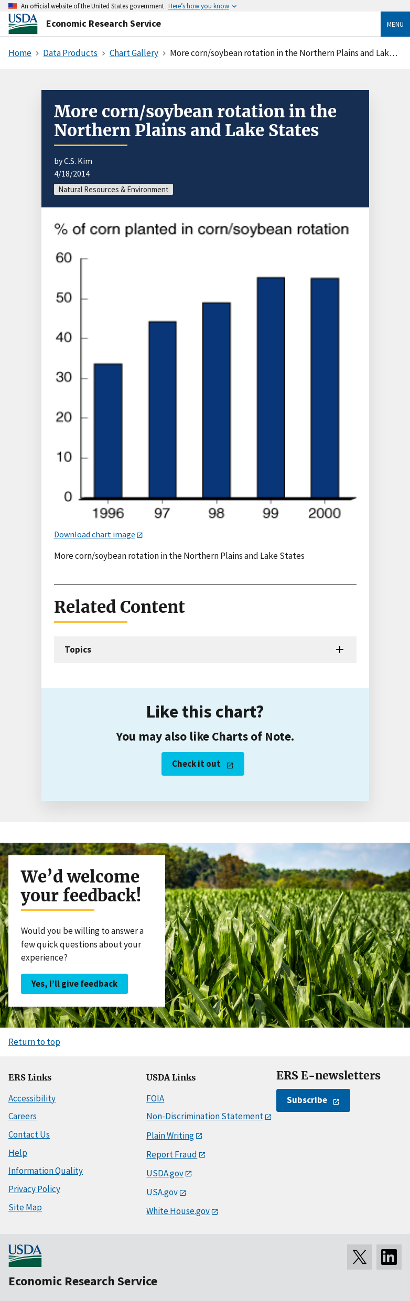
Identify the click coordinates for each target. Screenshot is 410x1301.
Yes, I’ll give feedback (74, 983)
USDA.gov (165, 1173)
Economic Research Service (103, 23)
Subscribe (307, 1100)
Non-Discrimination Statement (204, 1116)
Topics (77, 649)
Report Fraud (171, 1154)
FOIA (155, 1098)
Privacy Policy (34, 1189)
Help (17, 1153)
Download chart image (94, 534)
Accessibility (32, 1098)
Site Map (25, 1207)
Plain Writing (170, 1135)
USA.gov (162, 1192)
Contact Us (29, 1134)
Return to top (34, 1042)
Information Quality (45, 1170)
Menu (395, 24)
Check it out (196, 763)
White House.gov (178, 1211)
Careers (22, 1116)
